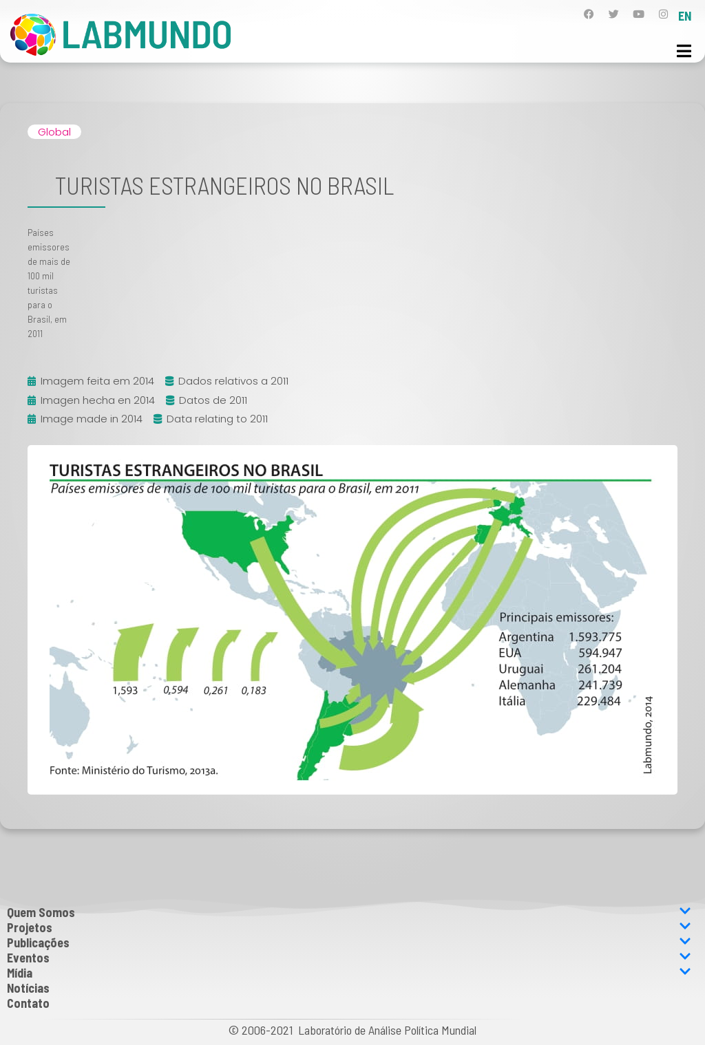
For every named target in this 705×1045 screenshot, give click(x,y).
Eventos (349, 957)
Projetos (349, 927)
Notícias (28, 987)
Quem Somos (349, 912)
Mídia (349, 972)
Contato (28, 1003)
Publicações (349, 942)
